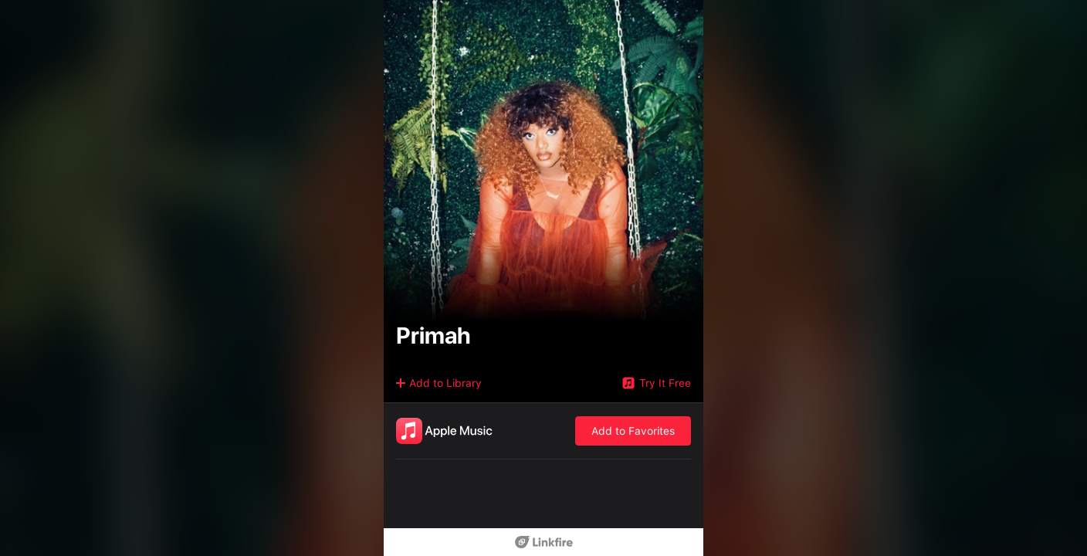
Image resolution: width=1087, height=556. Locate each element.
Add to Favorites (633, 431)
